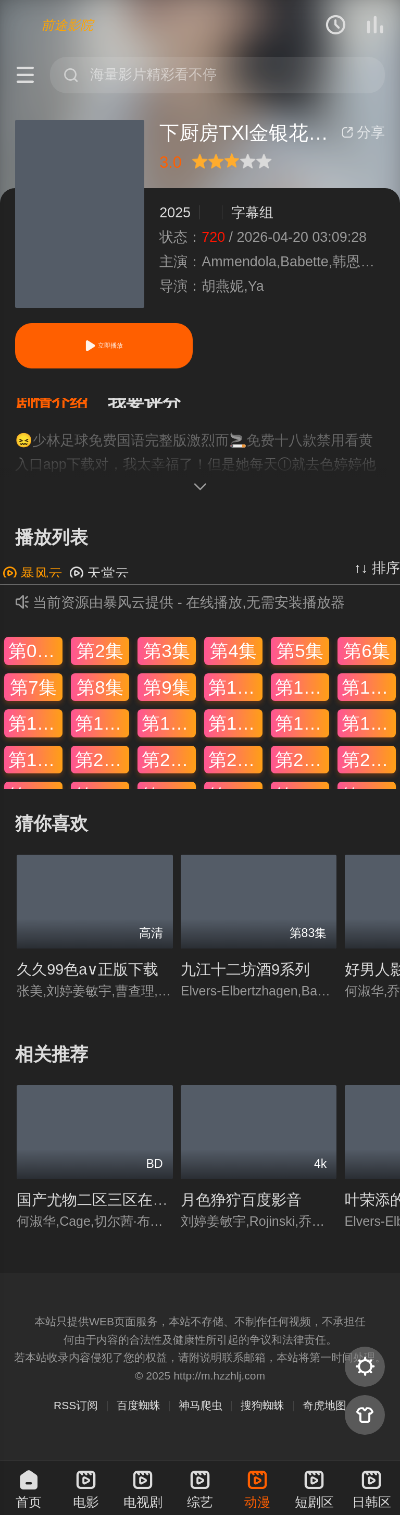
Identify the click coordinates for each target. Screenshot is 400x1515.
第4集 (233, 661)
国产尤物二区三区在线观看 (107, 1210)
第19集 (35, 770)
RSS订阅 (76, 1416)
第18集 (369, 733)
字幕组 (252, 212)
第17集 (302, 733)
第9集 (166, 697)
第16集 (235, 733)
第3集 (166, 661)
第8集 (100, 697)
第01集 (35, 661)
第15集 (169, 733)
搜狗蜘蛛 (262, 1416)
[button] (61, 408)
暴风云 (33, 584)
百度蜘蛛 (138, 1416)
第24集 (369, 770)
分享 (363, 132)
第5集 (300, 661)
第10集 (235, 697)
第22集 (235, 770)
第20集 (102, 770)
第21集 (169, 770)
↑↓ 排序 (377, 578)
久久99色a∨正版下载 (87, 979)
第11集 (302, 697)
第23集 (302, 770)
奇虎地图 (324, 1416)
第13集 (35, 733)
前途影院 (67, 25)
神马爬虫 (200, 1416)
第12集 (369, 697)
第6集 (366, 661)
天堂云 (99, 584)
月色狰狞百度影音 (241, 1210)
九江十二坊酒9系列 (245, 979)
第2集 (100, 661)
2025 (175, 212)
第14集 (102, 733)
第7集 (33, 697)
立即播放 (103, 346)
